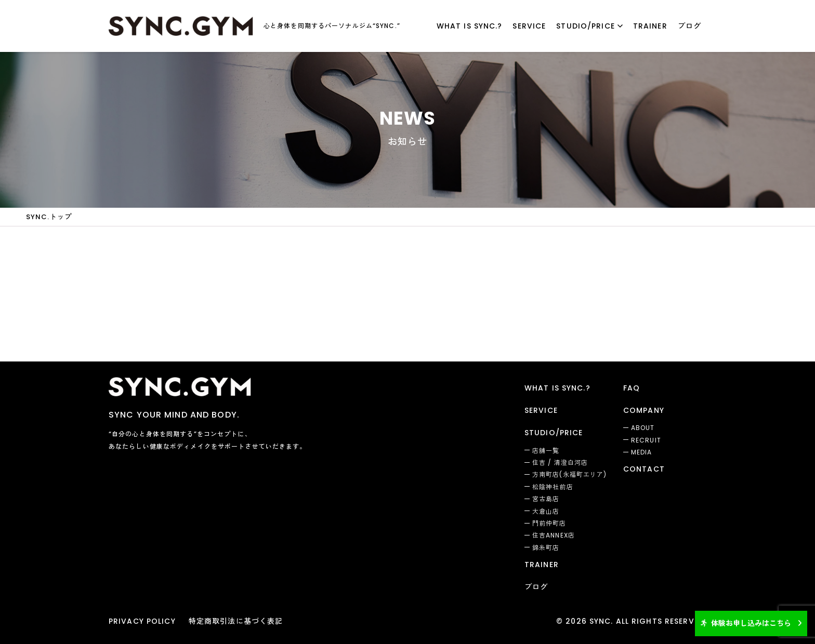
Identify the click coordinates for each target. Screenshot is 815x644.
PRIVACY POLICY (142, 621)
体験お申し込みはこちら (746, 623)
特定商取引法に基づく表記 (236, 621)
